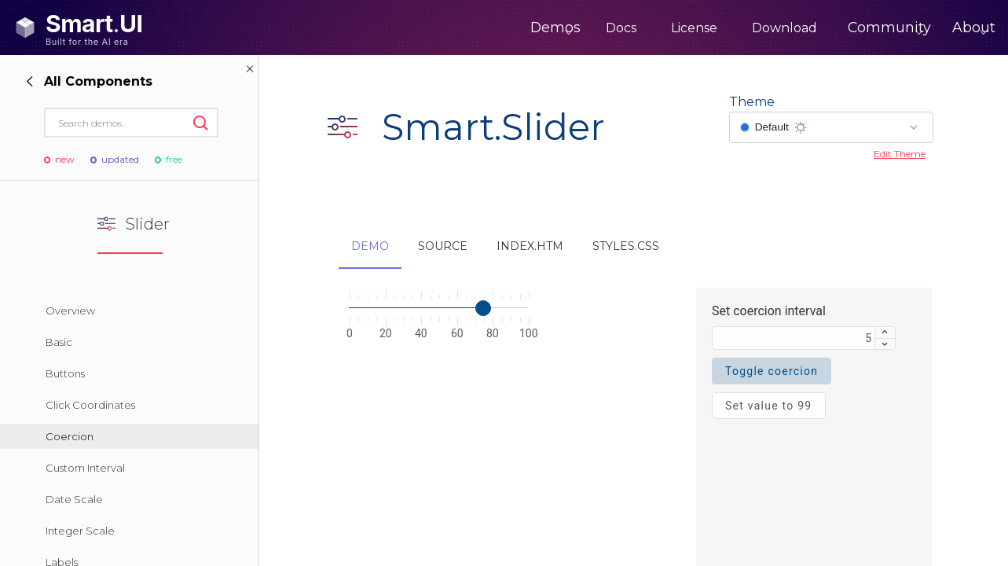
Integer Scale (80, 530)
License (639, 27)
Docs (566, 27)
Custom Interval (85, 467)
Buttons (65, 373)
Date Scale (74, 499)
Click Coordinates (90, 405)
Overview (70, 310)
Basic (59, 342)
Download (729, 27)
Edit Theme (900, 154)
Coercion (69, 436)
